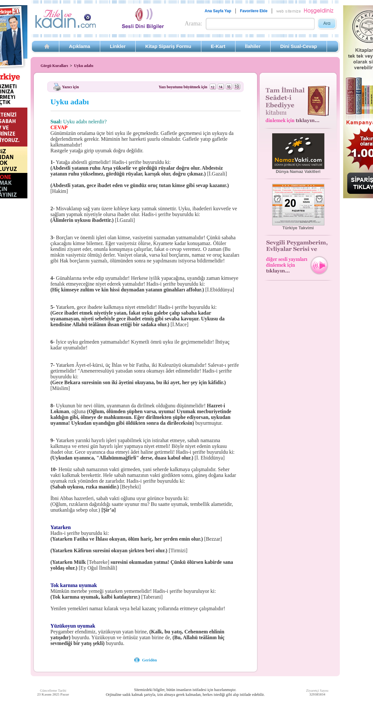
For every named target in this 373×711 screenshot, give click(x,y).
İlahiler (253, 46)
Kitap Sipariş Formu (168, 46)
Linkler (118, 46)
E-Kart (218, 46)
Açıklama (79, 46)
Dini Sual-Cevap (298, 46)
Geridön (149, 660)
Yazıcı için (70, 86)
